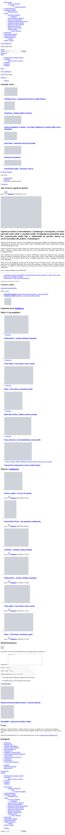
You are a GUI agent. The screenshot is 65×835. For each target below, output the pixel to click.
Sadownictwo (8, 757)
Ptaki (12, 5)
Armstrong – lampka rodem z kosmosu (18, 113)
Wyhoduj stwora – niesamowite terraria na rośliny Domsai (25, 99)
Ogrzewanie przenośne (10, 34)
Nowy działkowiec (6, 43)
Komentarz (4, 666)
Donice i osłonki (9, 40)
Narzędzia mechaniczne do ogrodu (17, 21)
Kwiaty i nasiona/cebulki (15, 19)
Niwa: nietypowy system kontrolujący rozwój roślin (22, 440)
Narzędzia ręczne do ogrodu (16, 23)
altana (2, 288)
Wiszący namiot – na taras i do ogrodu (17, 493)
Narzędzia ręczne (13, 11)
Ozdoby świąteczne (9, 37)
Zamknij (3, 775)
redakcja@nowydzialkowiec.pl (49, 737)
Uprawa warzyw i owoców (15, 60)
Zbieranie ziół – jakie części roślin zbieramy (16, 278)
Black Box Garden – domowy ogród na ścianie (20, 414)
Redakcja (7, 65)
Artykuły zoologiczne (14, 4)
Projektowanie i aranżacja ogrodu (13, 57)
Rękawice (14, 16)
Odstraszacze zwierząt (14, 26)
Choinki (10, 39)
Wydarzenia (8, 762)
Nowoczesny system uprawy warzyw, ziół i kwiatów (22, 465)
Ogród (6, 13)
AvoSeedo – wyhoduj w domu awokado (18, 550)
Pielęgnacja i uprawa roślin (28, 461)
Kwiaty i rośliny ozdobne (13, 461)
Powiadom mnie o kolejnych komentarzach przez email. (19, 679)
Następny (9, 172)
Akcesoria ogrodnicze (14, 15)
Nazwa (3, 669)
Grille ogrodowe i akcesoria (16, 18)
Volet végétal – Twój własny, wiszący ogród (19, 363)
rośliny (15, 288)
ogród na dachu (8, 288)
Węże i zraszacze (16, 31)
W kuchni (7, 62)
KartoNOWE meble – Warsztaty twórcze (18, 169)
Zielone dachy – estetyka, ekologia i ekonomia (20, 338)
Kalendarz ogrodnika (11, 748)
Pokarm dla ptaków (20, 7)
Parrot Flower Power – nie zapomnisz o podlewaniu (22, 521)
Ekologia (7, 745)
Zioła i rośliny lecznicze (11, 764)
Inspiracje (7, 64)
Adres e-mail (5, 673)
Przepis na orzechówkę (12, 157)
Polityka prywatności (10, 768)
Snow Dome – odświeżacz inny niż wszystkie (19, 143)
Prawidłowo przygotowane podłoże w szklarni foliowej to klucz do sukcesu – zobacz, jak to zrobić (32, 275)
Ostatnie (6, 80)
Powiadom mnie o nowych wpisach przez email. (16, 683)
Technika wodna (12, 29)
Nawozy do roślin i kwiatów (16, 24)
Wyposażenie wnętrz (10, 35)
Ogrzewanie (7, 32)
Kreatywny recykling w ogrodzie (13, 276)
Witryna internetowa (6, 676)
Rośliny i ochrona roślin (14, 27)
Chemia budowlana (9, 8)
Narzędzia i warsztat (10, 10)
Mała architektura (10, 751)
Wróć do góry (5, 773)
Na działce (7, 59)
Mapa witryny (8, 770)
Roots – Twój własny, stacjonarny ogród (18, 389)
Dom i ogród (8, 2)
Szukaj (24, 51)
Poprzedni (3, 172)
